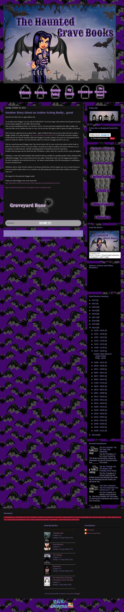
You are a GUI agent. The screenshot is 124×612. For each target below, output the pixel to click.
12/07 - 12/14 (99, 338)
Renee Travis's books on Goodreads (59, 531)
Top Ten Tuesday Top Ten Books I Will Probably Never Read (108, 470)
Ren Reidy (90, 531)
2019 (94, 312)
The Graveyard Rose (94, 534)
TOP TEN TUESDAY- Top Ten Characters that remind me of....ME (109, 489)
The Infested (57, 556)
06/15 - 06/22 (99, 391)
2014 (94, 329)
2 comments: (32, 223)
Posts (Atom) (47, 240)
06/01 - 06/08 (99, 394)
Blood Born (57, 567)
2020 (94, 308)
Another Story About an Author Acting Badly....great (39, 112)
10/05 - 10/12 (99, 364)
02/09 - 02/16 (99, 425)
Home (43, 233)
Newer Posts (10, 233)
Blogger (77, 595)
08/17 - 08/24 (99, 377)
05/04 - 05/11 (99, 401)
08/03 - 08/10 (99, 381)
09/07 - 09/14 (99, 374)
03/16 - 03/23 (99, 415)
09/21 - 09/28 (99, 370)
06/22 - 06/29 (99, 387)
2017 (94, 318)
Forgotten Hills (58, 534)
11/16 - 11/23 (99, 345)
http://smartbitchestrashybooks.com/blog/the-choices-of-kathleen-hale (28, 187)
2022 (94, 301)
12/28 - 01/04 (99, 332)
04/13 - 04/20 (99, 404)
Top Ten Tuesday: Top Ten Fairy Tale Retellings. (108, 450)
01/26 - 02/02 (99, 428)
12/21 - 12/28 (99, 335)
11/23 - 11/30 (99, 342)
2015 (94, 325)
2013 (94, 436)
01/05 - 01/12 (99, 432)
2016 (94, 322)
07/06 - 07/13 (99, 384)
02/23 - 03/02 (99, 418)
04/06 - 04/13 (99, 408)
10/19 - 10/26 (99, 352)
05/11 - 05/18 (99, 398)
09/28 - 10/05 (99, 367)
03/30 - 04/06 (99, 411)
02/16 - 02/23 (99, 421)
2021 (94, 305)
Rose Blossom (58, 546)
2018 (94, 315)
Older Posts (76, 233)
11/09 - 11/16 (99, 349)
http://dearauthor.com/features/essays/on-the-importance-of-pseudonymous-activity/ (32, 183)
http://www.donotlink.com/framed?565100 (43, 135)
